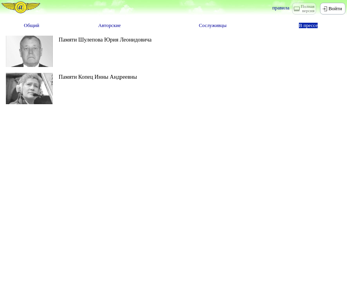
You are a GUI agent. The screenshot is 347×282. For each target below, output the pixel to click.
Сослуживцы (213, 25)
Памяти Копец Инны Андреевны (98, 77)
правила (280, 8)
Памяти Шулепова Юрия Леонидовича (105, 39)
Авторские (109, 25)
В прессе (308, 25)
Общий (31, 25)
